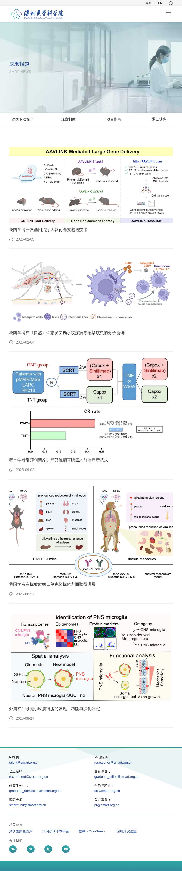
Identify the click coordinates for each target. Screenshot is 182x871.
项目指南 (113, 119)
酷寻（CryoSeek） (93, 831)
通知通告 (159, 119)
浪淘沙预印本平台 (55, 831)
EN (160, 3)
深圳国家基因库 (20, 831)
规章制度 (68, 119)
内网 (148, 3)
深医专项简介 (23, 119)
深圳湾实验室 (127, 831)
